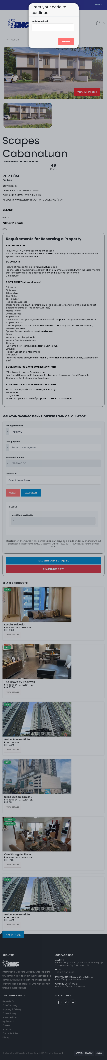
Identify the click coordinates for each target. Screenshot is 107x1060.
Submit (66, 41)
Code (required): (40, 21)
